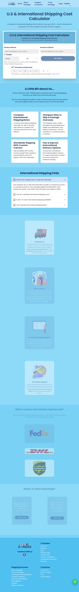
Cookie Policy (45, 555)
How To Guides (46, 572)
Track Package (51, 3)
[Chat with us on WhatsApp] (75, 581)
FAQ (42, 574)
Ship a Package (27, 3)
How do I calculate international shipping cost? (33, 194)
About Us (44, 546)
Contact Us (45, 570)
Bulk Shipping (16, 581)
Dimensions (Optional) (22, 67)
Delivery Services (17, 585)
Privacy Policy (45, 553)
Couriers (14, 583)
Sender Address (10, 47)
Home (20, 4)
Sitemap (44, 561)
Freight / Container (38, 3)
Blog (42, 550)
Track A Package (17, 572)
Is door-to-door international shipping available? (33, 200)
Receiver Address (47, 47)
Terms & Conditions (48, 557)
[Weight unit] (28, 58)
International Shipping (19, 579)
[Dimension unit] (45, 71)
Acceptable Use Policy (49, 559)
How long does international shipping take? (31, 205)
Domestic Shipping (18, 577)
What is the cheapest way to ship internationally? (34, 180)
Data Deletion (45, 577)
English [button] (67, 4)
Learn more (55, 74)
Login (61, 4)
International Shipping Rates (21, 574)
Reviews (43, 548)
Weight (8, 55)
